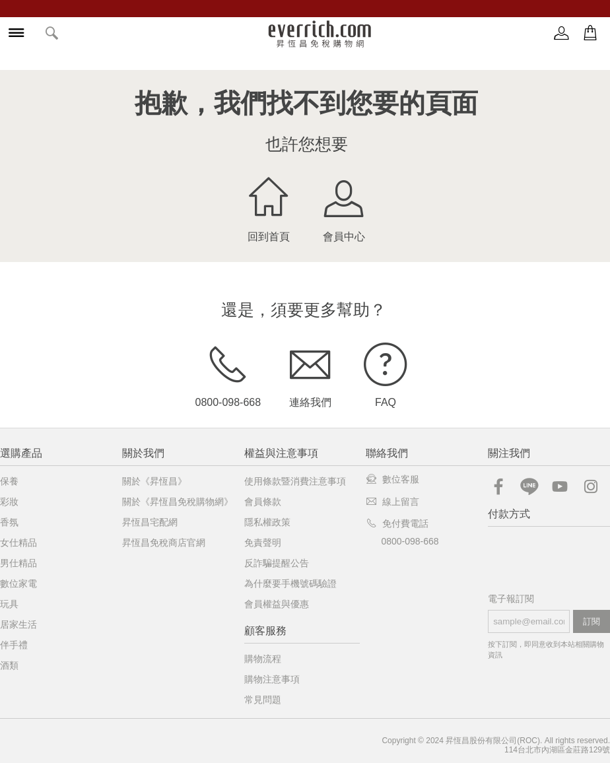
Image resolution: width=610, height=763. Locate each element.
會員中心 (344, 207)
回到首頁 (268, 207)
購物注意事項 (272, 679)
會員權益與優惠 (276, 604)
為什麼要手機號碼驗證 (290, 583)
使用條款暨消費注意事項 (295, 481)
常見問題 (262, 699)
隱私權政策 (267, 522)
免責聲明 (262, 542)
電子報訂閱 (511, 599)
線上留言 (392, 501)
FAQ (385, 373)
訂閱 (591, 621)
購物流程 (262, 658)
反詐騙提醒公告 (276, 563)
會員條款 (262, 501)
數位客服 (392, 479)
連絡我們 (310, 373)
